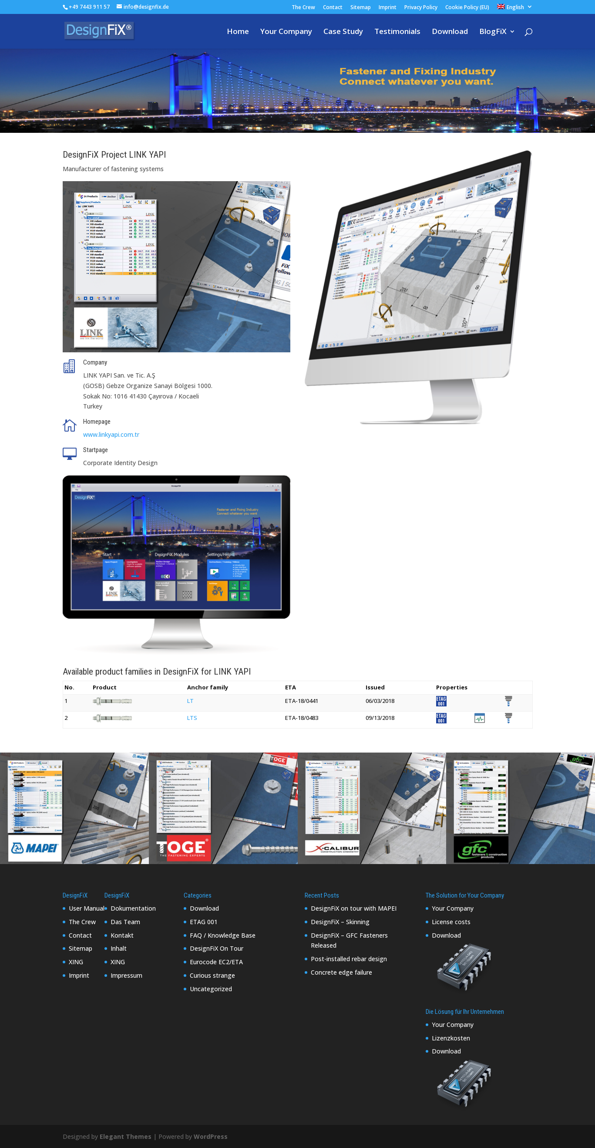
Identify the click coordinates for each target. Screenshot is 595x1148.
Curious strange (212, 975)
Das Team (125, 922)
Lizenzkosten (451, 1038)
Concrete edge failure (341, 972)
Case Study (343, 32)
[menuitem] (515, 9)
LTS (192, 718)
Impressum (126, 975)
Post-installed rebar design (349, 959)
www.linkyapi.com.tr (111, 434)
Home (238, 32)
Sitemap (360, 8)
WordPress (211, 1136)
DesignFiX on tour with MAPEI (354, 908)
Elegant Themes (125, 1136)
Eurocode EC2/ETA (216, 962)
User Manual (86, 908)
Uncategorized (211, 989)
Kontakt (122, 935)
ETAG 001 (204, 922)
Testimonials (397, 32)
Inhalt (119, 948)
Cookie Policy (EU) (467, 8)
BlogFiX (493, 32)
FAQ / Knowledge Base (222, 935)
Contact (333, 8)
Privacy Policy (420, 8)
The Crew (303, 8)
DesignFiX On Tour (216, 948)
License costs (451, 922)
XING (76, 962)
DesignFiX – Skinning (340, 922)
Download (450, 32)
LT (190, 701)
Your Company (286, 32)
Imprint (388, 8)
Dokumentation (133, 908)
